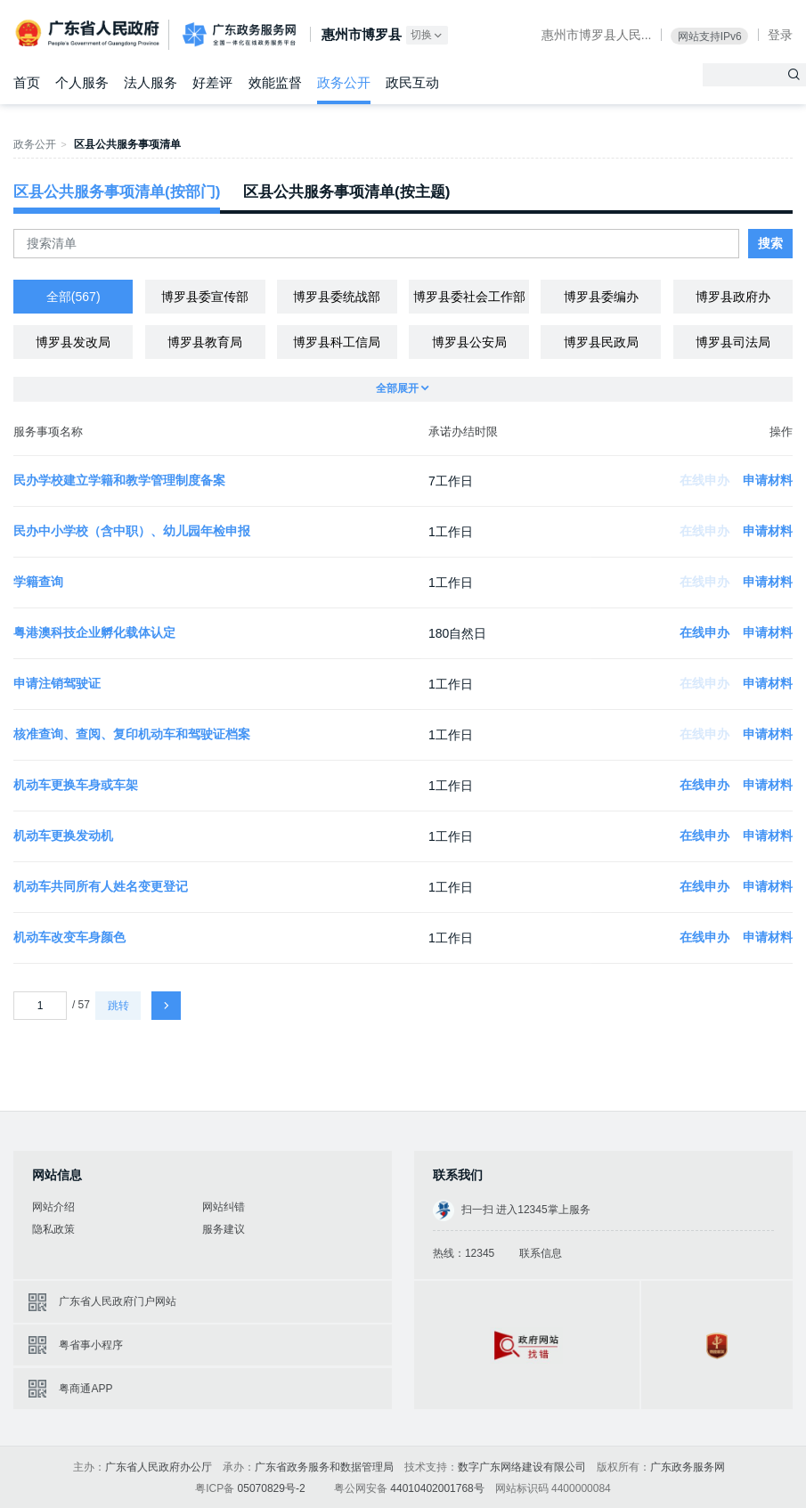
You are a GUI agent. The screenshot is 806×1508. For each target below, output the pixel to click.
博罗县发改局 (73, 342)
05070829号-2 (271, 1488)
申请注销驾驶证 (57, 683)
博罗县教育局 (204, 342)
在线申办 (704, 632)
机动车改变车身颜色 (69, 937)
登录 (780, 35)
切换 (427, 35)
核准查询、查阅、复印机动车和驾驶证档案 (131, 734)
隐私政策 (53, 1229)
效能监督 (275, 82)
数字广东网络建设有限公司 (522, 1467)
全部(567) (73, 296)
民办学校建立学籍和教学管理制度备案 (119, 480)
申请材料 (768, 480)
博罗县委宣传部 (204, 296)
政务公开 (343, 82)
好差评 (212, 82)
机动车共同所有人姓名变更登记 (100, 886)
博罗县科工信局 (336, 342)
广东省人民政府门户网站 (117, 1301)
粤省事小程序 (91, 1345)
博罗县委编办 (601, 296)
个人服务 (82, 82)
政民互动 (412, 82)
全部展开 (403, 388)
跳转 (118, 1005)
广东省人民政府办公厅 (158, 1467)
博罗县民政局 (601, 342)
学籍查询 (38, 582)
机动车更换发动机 (63, 835)
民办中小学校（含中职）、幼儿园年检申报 (131, 531)
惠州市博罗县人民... (596, 35)
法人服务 (150, 82)
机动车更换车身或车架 (75, 785)
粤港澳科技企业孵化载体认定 (94, 632)
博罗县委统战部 (336, 296)
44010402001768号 (437, 1488)
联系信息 (540, 1253)
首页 (26, 82)
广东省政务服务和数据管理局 (324, 1467)
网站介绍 (53, 1207)
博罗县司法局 (733, 342)
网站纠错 (223, 1207)
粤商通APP (85, 1388)
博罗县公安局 (469, 342)
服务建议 (223, 1229)
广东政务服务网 (239, 35)
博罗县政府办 (733, 296)
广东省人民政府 (89, 33)
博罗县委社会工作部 (469, 296)
